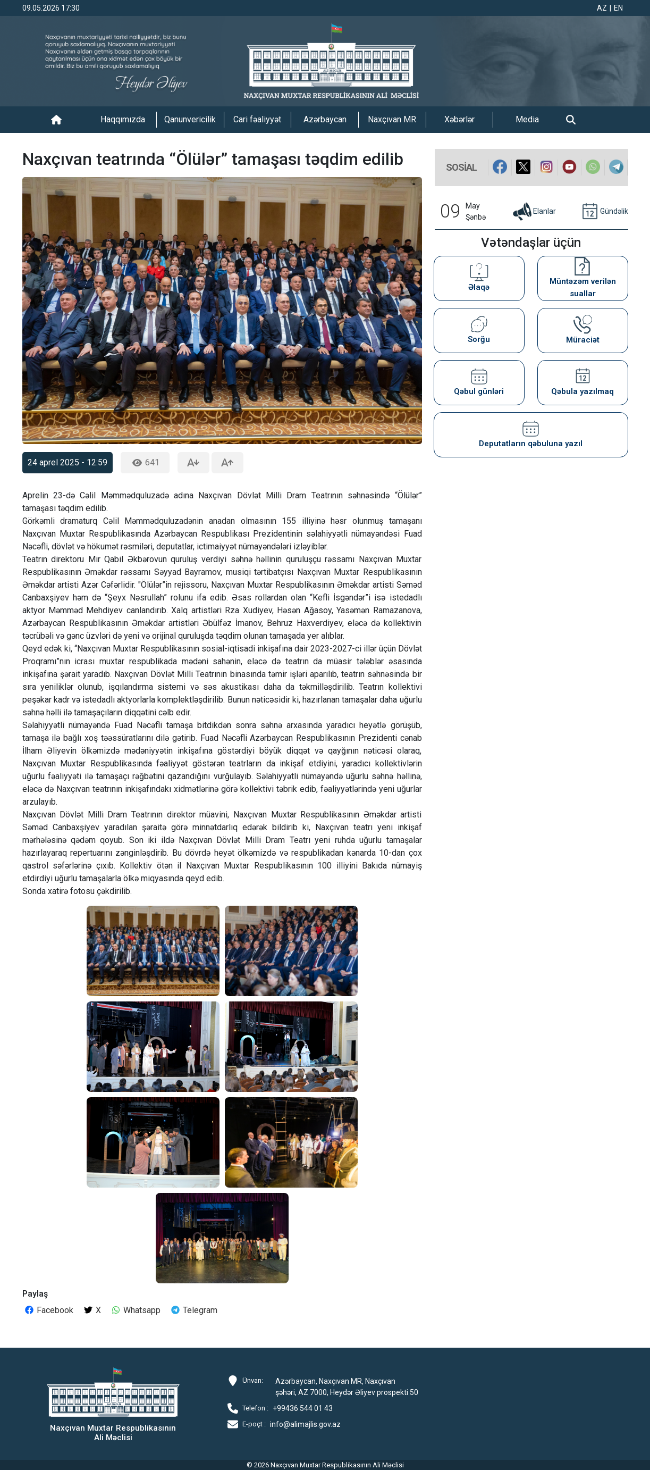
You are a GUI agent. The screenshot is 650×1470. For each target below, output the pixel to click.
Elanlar (534, 212)
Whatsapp (136, 1310)
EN (618, 8)
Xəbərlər (459, 119)
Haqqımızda (122, 119)
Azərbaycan (325, 119)
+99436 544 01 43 (303, 1408)
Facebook (48, 1310)
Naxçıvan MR (392, 119)
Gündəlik (604, 212)
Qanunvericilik (190, 119)
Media (527, 119)
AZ (602, 8)
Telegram (193, 1310)
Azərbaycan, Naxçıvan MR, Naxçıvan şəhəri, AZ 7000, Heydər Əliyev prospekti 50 (346, 1387)
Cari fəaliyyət (257, 119)
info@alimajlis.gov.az (305, 1424)
